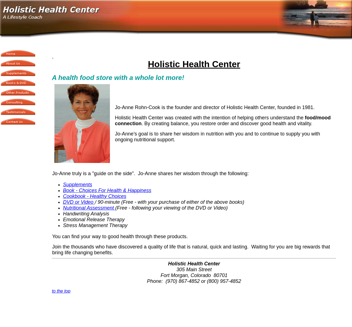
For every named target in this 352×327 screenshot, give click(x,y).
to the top (61, 291)
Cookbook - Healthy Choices (94, 196)
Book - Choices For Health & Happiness (107, 190)
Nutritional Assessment (89, 208)
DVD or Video (79, 202)
